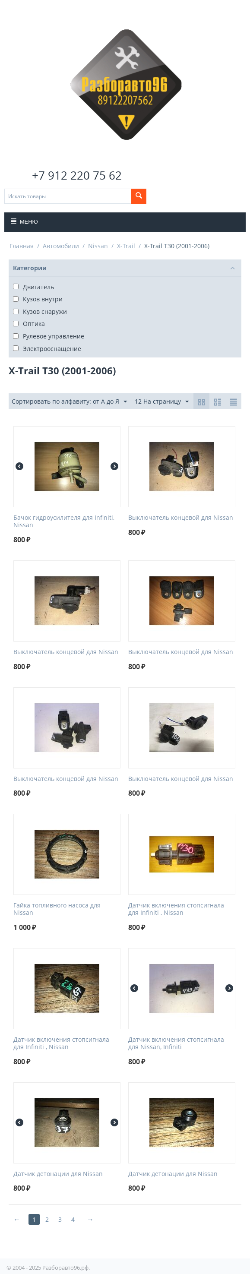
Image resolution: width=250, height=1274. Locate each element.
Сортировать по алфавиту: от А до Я (69, 401)
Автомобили (61, 246)
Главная (21, 246)
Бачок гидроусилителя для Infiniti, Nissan (63, 521)
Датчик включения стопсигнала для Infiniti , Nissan (176, 909)
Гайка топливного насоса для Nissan (57, 909)
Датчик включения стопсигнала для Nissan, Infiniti (176, 1043)
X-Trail (126, 246)
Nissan (98, 246)
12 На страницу (162, 401)
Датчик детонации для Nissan (58, 1174)
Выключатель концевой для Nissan (180, 518)
